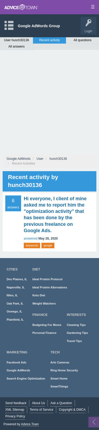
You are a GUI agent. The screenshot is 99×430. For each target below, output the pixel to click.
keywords (32, 245)
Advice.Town (30, 424)
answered (30, 238)
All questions (82, 40)
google (48, 245)
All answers (16, 46)
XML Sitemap (14, 410)
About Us (38, 403)
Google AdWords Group (39, 26)
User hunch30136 (16, 40)
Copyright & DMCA (72, 410)
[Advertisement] (49, 102)
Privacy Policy (15, 416)
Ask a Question (61, 403)
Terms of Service (41, 410)
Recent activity (49, 40)
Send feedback (15, 403)
